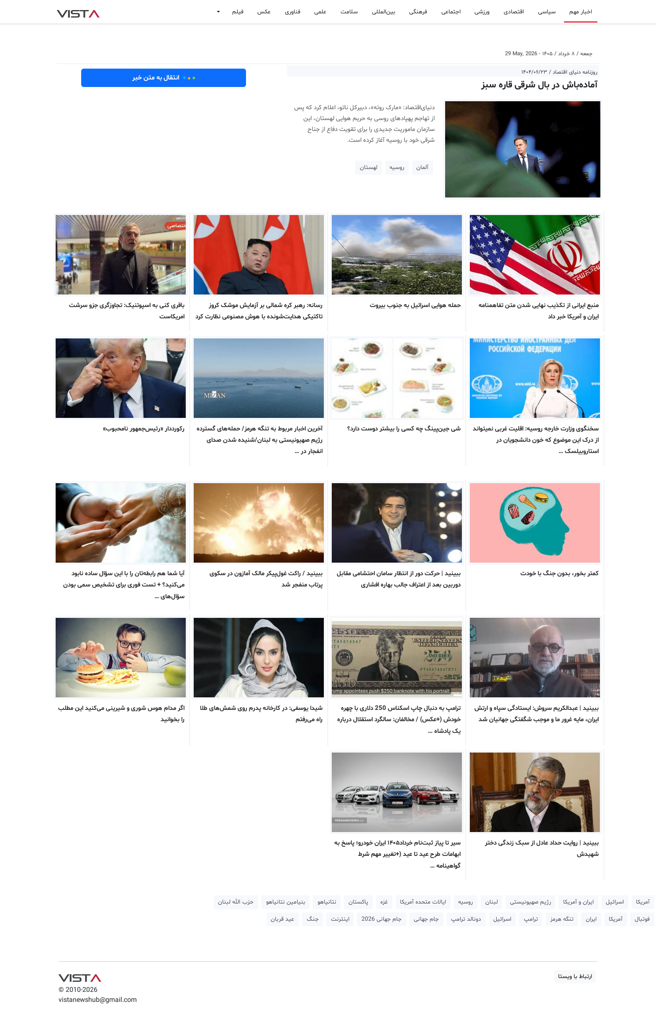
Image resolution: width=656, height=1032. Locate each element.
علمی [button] (320, 12)
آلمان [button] (422, 168)
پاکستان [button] (358, 902)
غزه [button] (384, 902)
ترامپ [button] (531, 919)
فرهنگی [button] (418, 12)
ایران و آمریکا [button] (578, 902)
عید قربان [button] (282, 919)
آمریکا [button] (643, 902)
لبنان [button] (491, 902)
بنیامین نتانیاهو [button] (285, 902)
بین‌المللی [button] (383, 12)
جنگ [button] (313, 919)
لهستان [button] (368, 168)
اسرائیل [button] (615, 902)
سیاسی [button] (547, 12)
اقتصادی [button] (514, 12)
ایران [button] (591, 919)
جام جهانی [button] (426, 919)
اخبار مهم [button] (580, 12)
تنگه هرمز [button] (562, 919)
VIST (78, 11)
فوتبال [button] (642, 919)
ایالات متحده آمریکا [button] (423, 902)
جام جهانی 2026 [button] (381, 919)
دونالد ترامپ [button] (466, 919)
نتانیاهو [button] (327, 902)
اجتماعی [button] (451, 12)
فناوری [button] (292, 12)
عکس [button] (264, 12)
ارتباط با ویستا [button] (575, 977)
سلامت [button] (349, 12)
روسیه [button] (397, 168)
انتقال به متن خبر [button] (163, 78)
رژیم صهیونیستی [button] (530, 902)
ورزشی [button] (481, 12)
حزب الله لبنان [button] (236, 902)
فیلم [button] (237, 12)
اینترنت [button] (340, 919)
